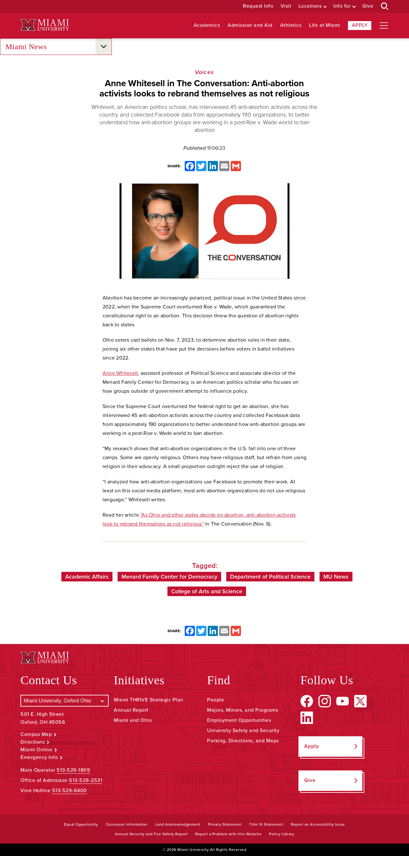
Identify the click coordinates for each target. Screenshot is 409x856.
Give (367, 6)
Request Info (258, 6)
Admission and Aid (250, 25)
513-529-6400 (69, 790)
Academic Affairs (87, 576)
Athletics (291, 25)
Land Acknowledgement (177, 824)
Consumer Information (127, 824)
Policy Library (281, 834)
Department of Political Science (270, 576)
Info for (342, 6)
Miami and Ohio (133, 720)
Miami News (26, 47)
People (215, 700)
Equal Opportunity (81, 824)
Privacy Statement (225, 824)
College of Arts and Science (206, 591)
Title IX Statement (266, 824)
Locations (310, 6)
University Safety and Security (243, 730)
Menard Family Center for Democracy (169, 576)
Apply (360, 25)
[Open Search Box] (385, 6)
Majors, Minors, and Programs (242, 710)
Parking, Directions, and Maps (243, 741)
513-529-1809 (73, 770)
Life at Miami (324, 25)
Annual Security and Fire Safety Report (151, 834)
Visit (286, 6)
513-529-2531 (85, 780)
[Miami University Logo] (44, 25)
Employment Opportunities (239, 720)
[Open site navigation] (384, 25)
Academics (207, 25)
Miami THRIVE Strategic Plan (148, 700)
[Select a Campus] (64, 701)
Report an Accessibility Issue (318, 824)
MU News (336, 576)
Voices (204, 72)
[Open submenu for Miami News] (104, 47)
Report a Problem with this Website (228, 834)
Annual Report (131, 710)
